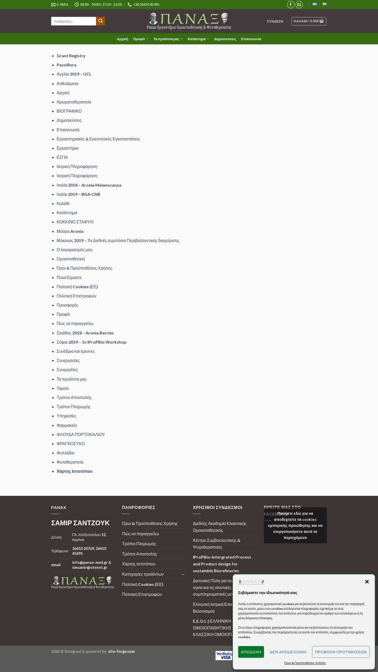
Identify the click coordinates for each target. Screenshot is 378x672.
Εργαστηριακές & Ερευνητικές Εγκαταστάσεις (98, 138)
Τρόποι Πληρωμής (74, 406)
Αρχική (122, 39)
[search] (73, 21)
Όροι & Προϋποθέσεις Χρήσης (84, 267)
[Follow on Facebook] (291, 4)
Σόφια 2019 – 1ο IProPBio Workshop (92, 341)
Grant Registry (71, 55)
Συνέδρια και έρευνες (76, 351)
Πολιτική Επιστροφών (77, 295)
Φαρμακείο (67, 425)
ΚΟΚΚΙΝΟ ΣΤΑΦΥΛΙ (75, 221)
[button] (367, 581)
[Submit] (100, 21)
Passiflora (66, 64)
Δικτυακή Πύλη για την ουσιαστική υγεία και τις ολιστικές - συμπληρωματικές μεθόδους (223, 587)
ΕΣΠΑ (62, 157)
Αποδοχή (251, 651)
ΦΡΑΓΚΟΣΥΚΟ (71, 443)
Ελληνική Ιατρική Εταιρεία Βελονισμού (216, 607)
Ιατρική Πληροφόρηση (77, 166)
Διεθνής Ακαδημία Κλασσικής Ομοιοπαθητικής (219, 527)
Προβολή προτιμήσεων (341, 651)
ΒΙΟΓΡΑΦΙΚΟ (69, 110)
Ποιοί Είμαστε (69, 277)
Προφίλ (140, 38)
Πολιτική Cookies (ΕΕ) (77, 286)
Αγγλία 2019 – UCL (74, 73)
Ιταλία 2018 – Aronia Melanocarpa (89, 184)
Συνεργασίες (68, 360)
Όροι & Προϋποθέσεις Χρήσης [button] (305, 663)
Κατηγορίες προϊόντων (143, 573)
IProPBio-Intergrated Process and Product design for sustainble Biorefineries (222, 563)
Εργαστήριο (68, 147)
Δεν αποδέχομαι (288, 651)
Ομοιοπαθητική (71, 258)
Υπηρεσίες (66, 415)
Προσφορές (67, 304)
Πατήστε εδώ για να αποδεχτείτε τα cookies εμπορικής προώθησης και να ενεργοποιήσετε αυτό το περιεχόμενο (295, 525)
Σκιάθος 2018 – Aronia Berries (85, 332)
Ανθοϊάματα (67, 83)
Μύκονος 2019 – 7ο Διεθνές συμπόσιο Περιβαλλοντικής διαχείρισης (118, 240)
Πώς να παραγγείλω (75, 323)
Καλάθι (63, 203)
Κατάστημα (198, 38)
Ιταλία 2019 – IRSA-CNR (79, 194)
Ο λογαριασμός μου (75, 249)
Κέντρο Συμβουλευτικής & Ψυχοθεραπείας (216, 543)
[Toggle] (183, 574)
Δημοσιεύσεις (225, 39)
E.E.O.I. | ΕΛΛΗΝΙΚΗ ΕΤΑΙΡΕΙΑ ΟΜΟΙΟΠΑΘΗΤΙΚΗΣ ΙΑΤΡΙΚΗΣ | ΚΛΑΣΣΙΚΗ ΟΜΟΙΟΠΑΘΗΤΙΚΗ (223, 627)
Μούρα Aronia (70, 231)
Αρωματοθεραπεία (74, 101)
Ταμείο (63, 388)
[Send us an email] (299, 4)
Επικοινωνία (251, 39)
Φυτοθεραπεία (70, 461)
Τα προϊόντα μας (168, 38)
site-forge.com (121, 651)
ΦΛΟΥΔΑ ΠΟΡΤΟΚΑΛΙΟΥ (81, 434)
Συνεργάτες (67, 369)
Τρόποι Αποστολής (74, 397)
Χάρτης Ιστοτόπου (75, 471)
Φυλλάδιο (66, 452)
